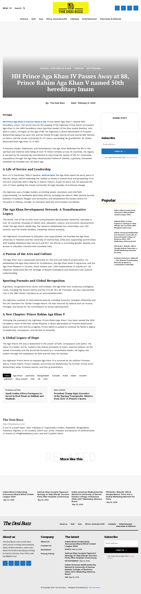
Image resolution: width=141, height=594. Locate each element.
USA (46, 379)
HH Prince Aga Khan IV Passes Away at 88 (24, 122)
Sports (68, 549)
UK (39, 379)
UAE (33, 379)
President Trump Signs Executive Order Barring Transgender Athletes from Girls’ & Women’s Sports (73, 396)
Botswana (94, 68)
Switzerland (48, 175)
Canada (56, 375)
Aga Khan (17, 375)
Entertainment (72, 561)
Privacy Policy (131, 157)
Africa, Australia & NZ (55, 68)
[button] (20, 8)
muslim (83, 375)
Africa (79, 68)
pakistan (8, 379)
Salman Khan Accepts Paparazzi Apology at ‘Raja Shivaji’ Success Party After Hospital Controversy (125, 224)
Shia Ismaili (22, 379)
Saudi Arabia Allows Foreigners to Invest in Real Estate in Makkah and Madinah (25, 396)
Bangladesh (43, 375)
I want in (119, 151)
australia (29, 375)
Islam (73, 375)
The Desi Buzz (57, 103)
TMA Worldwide (94, 587)
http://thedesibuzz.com (14, 424)
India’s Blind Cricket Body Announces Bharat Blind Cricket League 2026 (124, 212)
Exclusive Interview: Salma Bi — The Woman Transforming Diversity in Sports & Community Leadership (126, 261)
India (65, 375)
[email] (119, 144)
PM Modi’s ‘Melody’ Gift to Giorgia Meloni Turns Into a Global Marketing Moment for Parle (125, 249)
